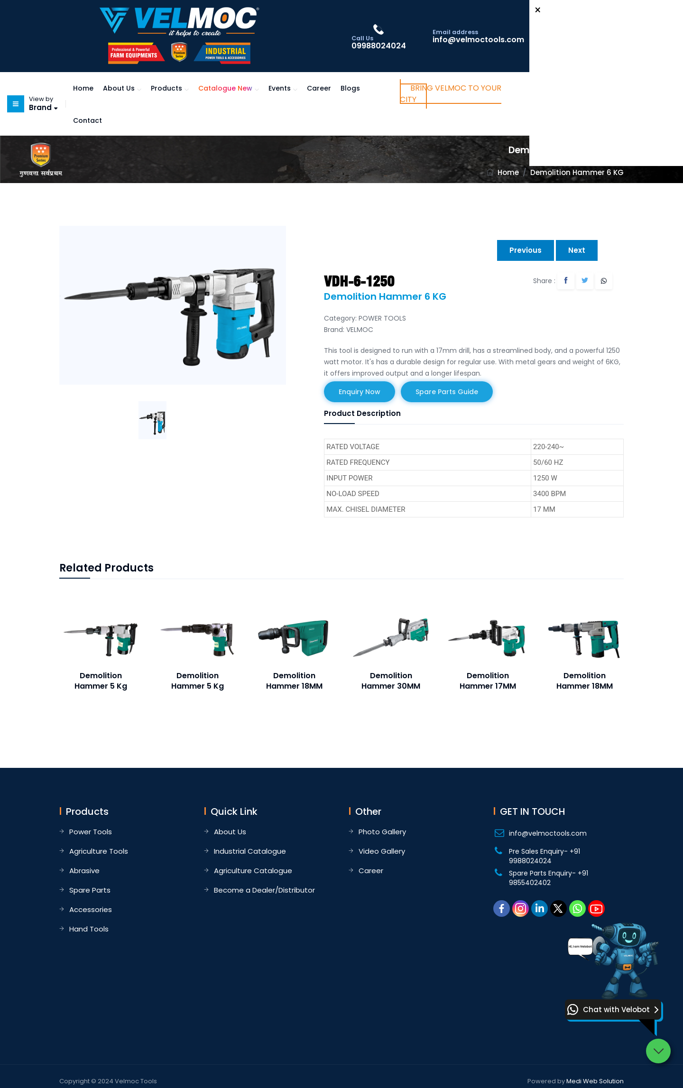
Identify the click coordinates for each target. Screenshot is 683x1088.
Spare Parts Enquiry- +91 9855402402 (548, 877)
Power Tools (90, 832)
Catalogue (225, 88)
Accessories (90, 909)
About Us (119, 88)
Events (279, 88)
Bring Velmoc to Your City (450, 94)
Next (576, 250)
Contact (87, 120)
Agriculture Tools (98, 851)
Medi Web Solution (595, 1081)
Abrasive (84, 871)
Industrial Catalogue (250, 851)
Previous (525, 250)
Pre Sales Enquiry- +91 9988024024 (544, 856)
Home (83, 88)
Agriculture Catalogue (253, 871)
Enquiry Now (359, 391)
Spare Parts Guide (446, 391)
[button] (613, 1009)
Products (166, 88)
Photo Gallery (382, 832)
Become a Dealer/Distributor (264, 890)
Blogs (350, 88)
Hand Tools (89, 929)
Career (319, 88)
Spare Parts (90, 890)
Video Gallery (382, 851)
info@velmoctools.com (548, 833)
